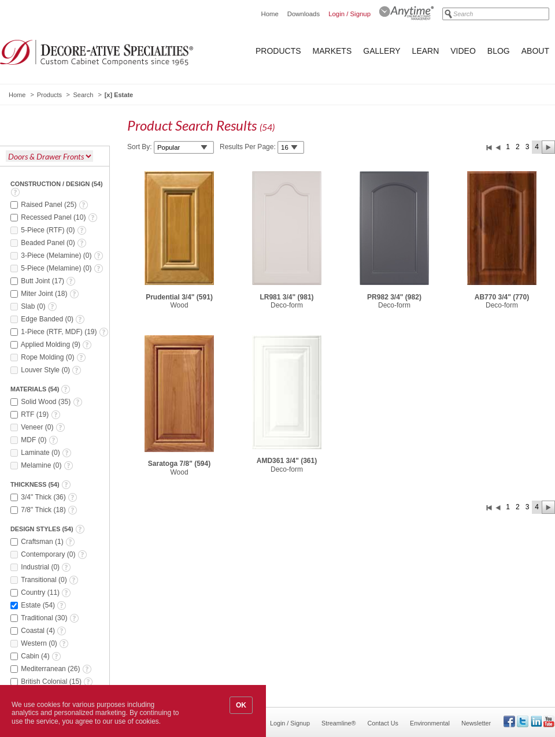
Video (463, 50)
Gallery (381, 50)
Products (278, 50)
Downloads (303, 13)
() (54, 205)
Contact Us (383, 723)
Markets (332, 50)
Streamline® (338, 723)
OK (241, 705)
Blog (498, 50)
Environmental (430, 723)
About (535, 50)
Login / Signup (349, 13)
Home (269, 13)
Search (83, 94)
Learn (425, 50)
